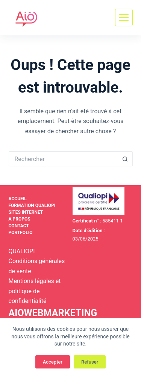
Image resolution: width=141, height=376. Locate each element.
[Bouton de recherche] (125, 158)
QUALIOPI (22, 251)
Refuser (89, 362)
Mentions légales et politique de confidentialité (35, 290)
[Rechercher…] (63, 158)
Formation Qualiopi (32, 205)
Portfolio (21, 232)
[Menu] (124, 17)
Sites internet (26, 212)
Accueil (18, 198)
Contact (19, 225)
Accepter (52, 362)
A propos (19, 219)
